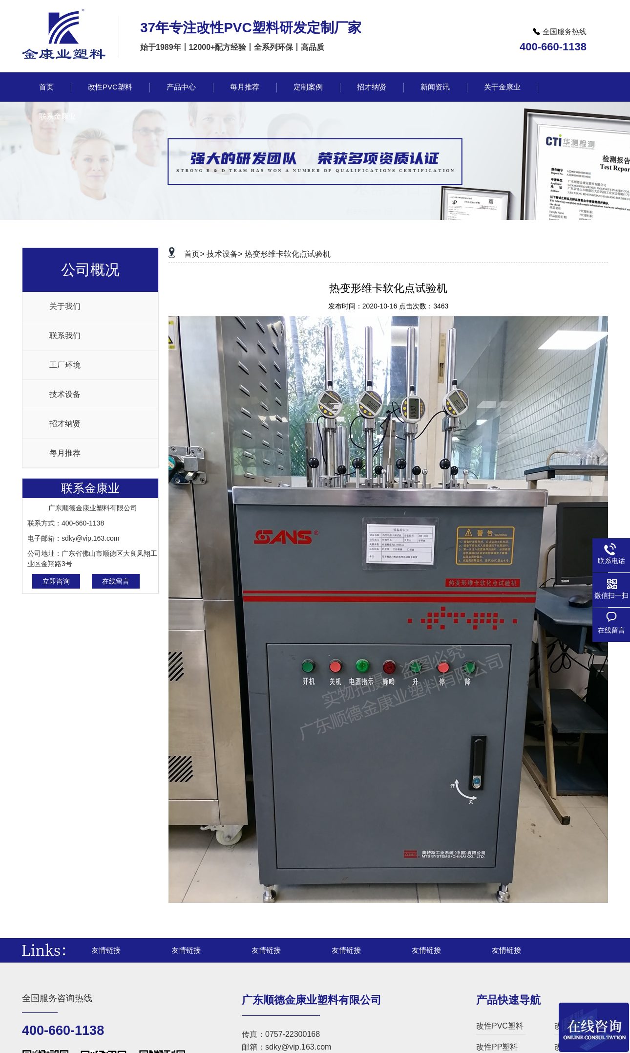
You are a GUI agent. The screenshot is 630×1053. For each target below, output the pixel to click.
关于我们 (65, 306)
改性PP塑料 (497, 1047)
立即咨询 (56, 581)
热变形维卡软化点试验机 (288, 254)
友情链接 (106, 950)
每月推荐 (65, 453)
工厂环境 (65, 365)
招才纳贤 (65, 423)
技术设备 (65, 394)
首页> (194, 254)
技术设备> (224, 254)
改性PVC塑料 (500, 1026)
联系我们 (65, 335)
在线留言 (115, 581)
